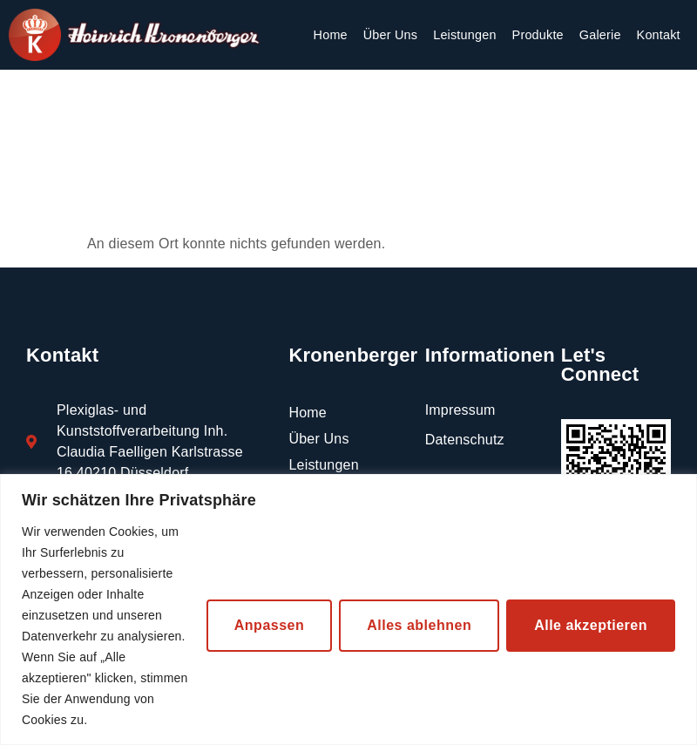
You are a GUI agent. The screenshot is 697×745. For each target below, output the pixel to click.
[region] (348, 609)
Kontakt (658, 35)
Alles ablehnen (419, 625)
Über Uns (390, 35)
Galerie (600, 35)
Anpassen (269, 625)
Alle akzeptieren (590, 625)
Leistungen (464, 35)
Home (331, 35)
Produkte (538, 35)
